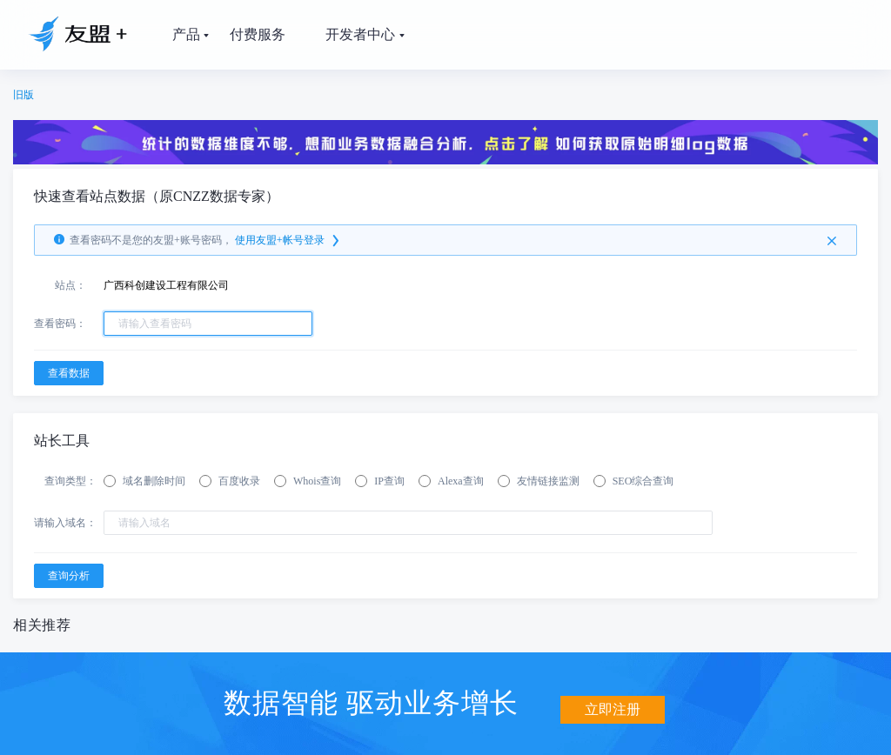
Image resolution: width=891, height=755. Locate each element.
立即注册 (612, 700)
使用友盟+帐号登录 (288, 240)
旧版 (23, 95)
